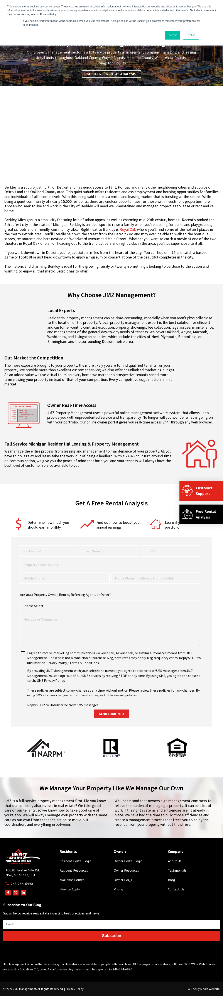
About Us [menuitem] (174, 856)
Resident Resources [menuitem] (74, 865)
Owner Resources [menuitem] (126, 865)
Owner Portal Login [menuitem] (128, 856)
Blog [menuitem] (171, 875)
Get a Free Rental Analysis (111, 73)
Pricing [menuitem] (118, 884)
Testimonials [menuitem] (177, 865)
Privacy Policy (75, 983)
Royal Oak (128, 229)
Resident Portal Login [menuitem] (75, 856)
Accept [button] (173, 35)
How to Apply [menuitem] (70, 884)
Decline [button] (191, 35)
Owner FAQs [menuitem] (123, 875)
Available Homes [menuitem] (72, 875)
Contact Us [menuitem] (176, 884)
